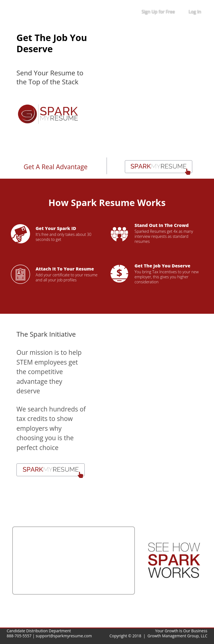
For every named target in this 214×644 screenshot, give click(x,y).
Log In (195, 12)
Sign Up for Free (158, 12)
